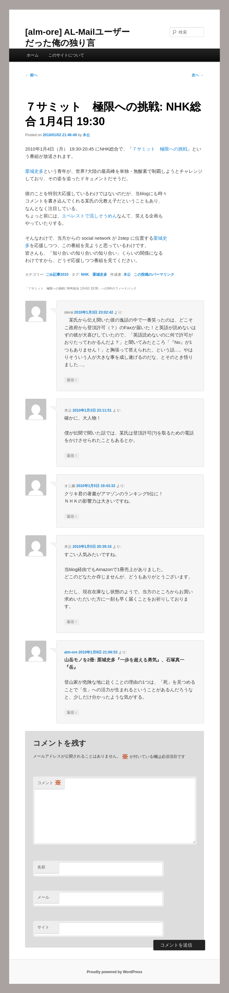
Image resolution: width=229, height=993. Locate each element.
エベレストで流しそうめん (89, 215)
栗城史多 (34, 171)
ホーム (33, 55)
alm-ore (70, 652)
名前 (41, 867)
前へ (31, 75)
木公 (86, 135)
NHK (85, 274)
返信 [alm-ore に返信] (72, 712)
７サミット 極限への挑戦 (159, 148)
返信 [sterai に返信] (72, 380)
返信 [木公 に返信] (72, 456)
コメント (49, 783)
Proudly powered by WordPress (114, 972)
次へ (198, 75)
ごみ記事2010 (57, 274)
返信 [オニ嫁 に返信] (72, 516)
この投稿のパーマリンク (154, 274)
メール (43, 897)
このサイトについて (66, 55)
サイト (43, 927)
